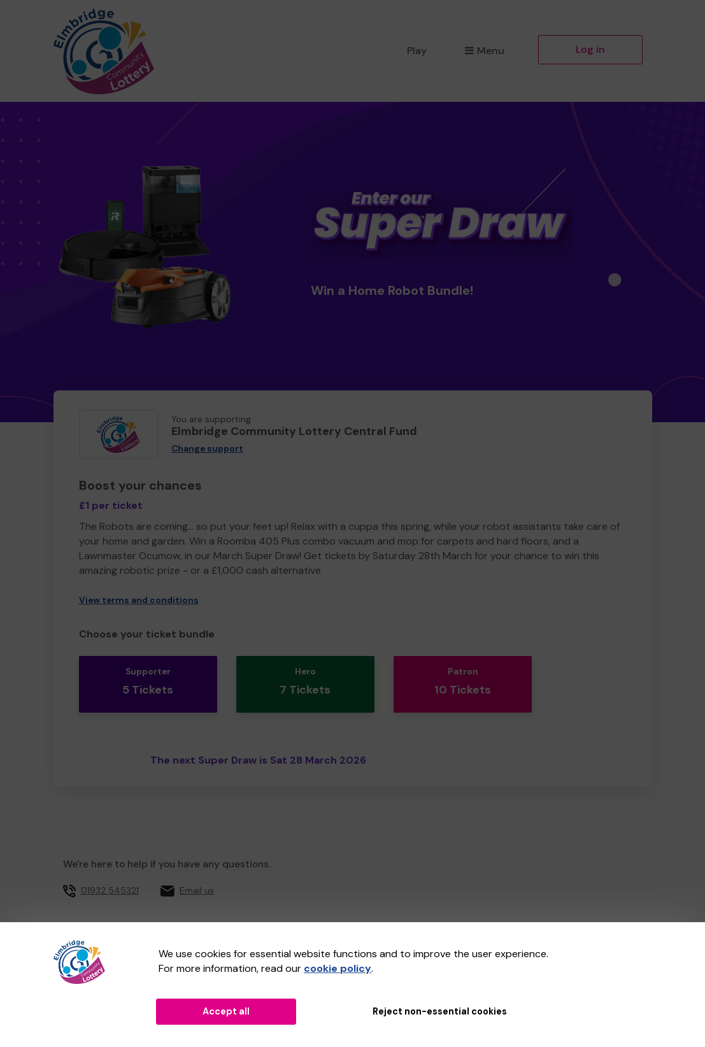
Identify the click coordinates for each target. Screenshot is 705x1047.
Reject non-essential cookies (440, 1011)
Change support (207, 448)
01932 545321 (110, 874)
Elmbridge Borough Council (310, 913)
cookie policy (337, 968)
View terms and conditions (139, 600)
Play (417, 50)
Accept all (226, 1011)
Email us (197, 874)
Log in (590, 49)
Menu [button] (484, 50)
